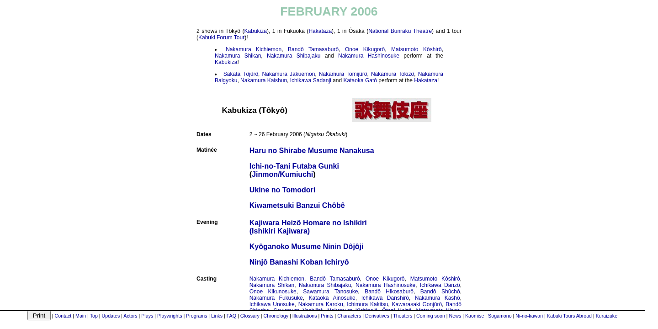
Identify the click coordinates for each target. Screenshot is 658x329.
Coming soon (430, 315)
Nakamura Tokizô (392, 74)
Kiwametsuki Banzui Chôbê (297, 205)
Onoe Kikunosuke (273, 291)
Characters (349, 315)
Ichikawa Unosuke (272, 304)
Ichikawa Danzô (440, 285)
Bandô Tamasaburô (313, 49)
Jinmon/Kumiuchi (282, 174)
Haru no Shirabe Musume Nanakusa (311, 150)
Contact (63, 315)
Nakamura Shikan (238, 56)
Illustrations (304, 315)
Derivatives (377, 315)
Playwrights (169, 315)
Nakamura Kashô (437, 298)
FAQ (231, 315)
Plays (147, 315)
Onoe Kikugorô (365, 49)
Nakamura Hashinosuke (368, 56)
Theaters (402, 315)
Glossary (250, 315)
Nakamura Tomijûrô (343, 74)
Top (94, 315)
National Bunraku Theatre (400, 31)
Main (80, 315)
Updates (111, 315)
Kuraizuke (606, 315)
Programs (196, 315)
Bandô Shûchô (440, 291)
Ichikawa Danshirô (385, 298)
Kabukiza (255, 31)
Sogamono (500, 315)
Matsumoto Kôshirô (416, 49)
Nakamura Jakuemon (288, 74)
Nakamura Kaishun (263, 80)
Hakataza (320, 31)
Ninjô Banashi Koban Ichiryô (299, 262)
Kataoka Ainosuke (332, 298)
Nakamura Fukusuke (276, 298)
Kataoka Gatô (360, 80)
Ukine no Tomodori (282, 190)
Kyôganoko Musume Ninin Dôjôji (306, 246)
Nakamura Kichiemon (253, 49)
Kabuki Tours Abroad (569, 315)
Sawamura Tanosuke (330, 291)
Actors (130, 315)
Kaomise (474, 315)
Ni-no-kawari (529, 315)
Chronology (275, 315)
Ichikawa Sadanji (310, 80)
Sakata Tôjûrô (240, 74)
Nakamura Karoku (320, 304)
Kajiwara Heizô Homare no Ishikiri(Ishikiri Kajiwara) (308, 227)
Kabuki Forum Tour (221, 37)
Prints (327, 315)
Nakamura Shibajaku (293, 56)
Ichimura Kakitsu (367, 304)
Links (217, 315)
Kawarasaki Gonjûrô (417, 304)
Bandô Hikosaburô (389, 291)
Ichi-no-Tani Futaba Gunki (294, 166)
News (455, 315)
